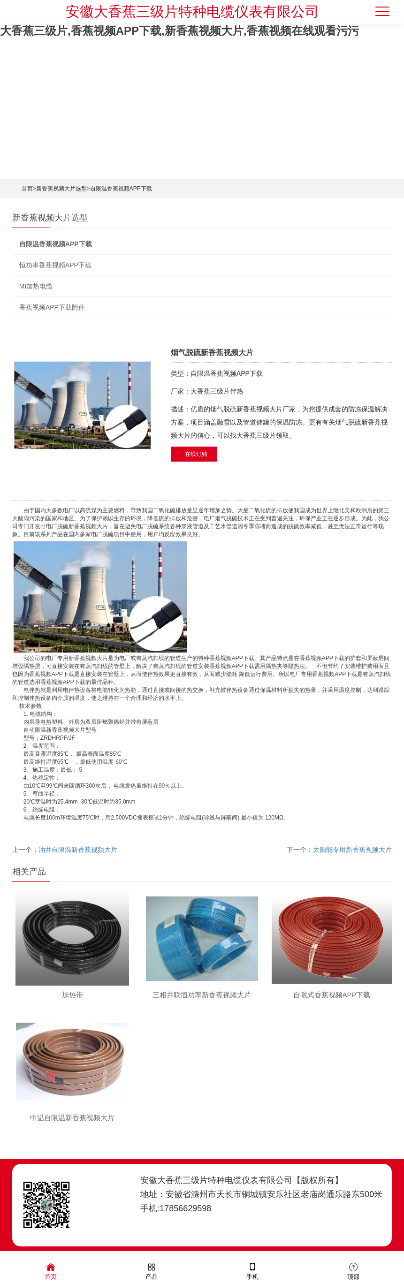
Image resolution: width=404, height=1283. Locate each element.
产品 (151, 1270)
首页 (27, 188)
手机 (252, 1270)
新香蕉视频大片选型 (61, 188)
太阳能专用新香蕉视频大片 (352, 849)
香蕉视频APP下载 (231, 658)
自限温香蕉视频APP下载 (121, 188)
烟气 (220, 518)
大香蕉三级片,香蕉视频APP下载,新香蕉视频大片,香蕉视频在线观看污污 (179, 30)
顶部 (353, 1270)
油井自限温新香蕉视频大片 (77, 849)
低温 (98, 801)
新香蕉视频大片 (88, 526)
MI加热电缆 (36, 286)
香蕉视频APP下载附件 (52, 307)
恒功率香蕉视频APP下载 (55, 265)
